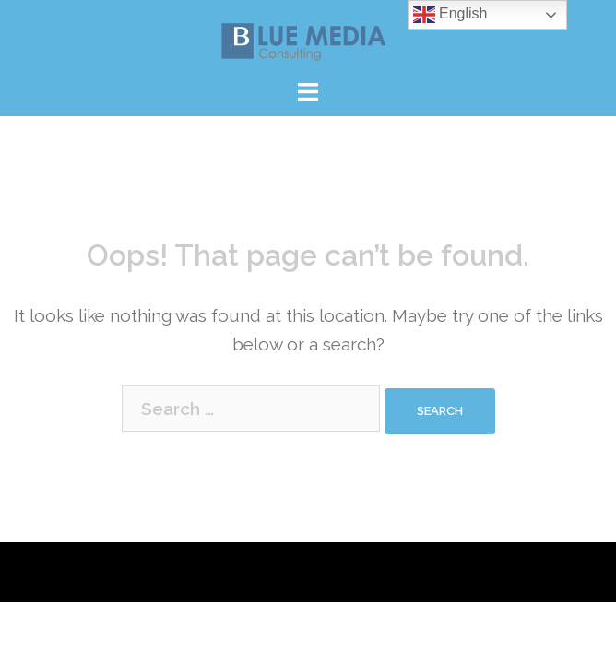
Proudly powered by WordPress (144, 572)
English (450, 15)
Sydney (382, 572)
